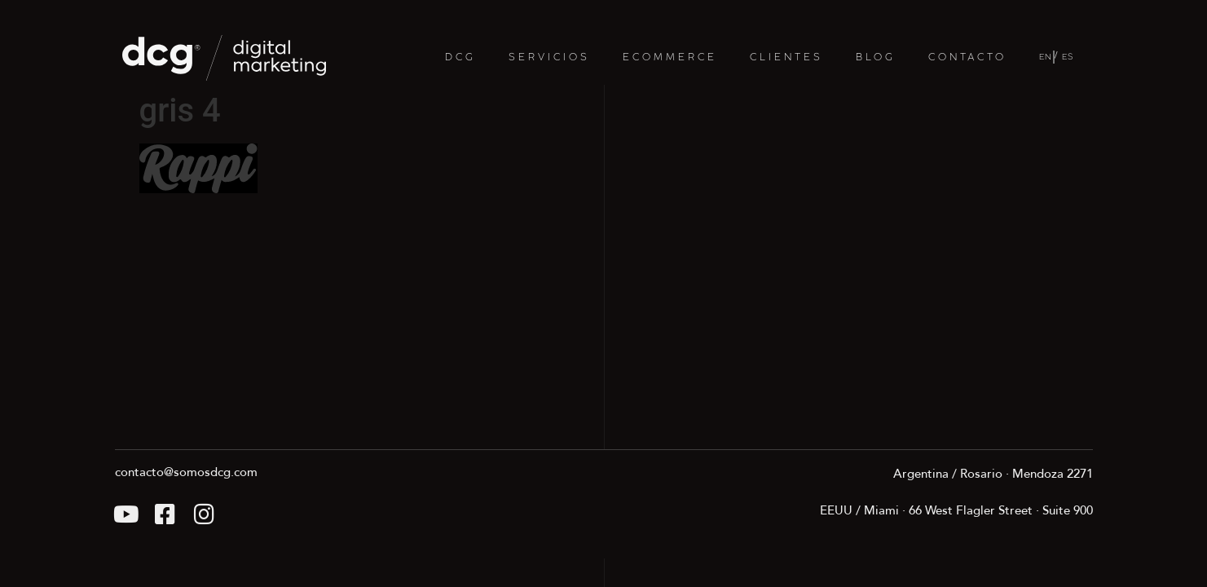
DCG (460, 57)
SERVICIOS (549, 57)
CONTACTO (967, 57)
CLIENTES (786, 57)
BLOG (876, 57)
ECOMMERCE (670, 57)
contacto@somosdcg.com (186, 472)
